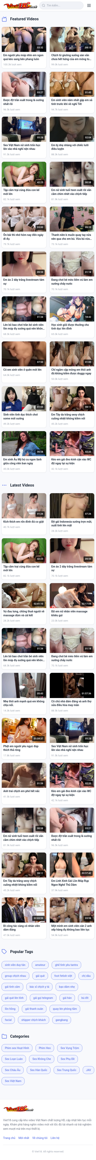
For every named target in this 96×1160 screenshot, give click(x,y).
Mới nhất (23, 1138)
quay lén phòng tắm (65, 1008)
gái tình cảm (12, 986)
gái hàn (67, 997)
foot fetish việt (63, 975)
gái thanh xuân (34, 1008)
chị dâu (86, 975)
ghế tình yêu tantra (66, 964)
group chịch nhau (15, 975)
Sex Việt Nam (13, 1081)
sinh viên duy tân (15, 964)
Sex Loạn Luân (14, 1059)
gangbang (62, 1019)
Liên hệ (55, 1138)
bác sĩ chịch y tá (39, 986)
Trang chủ (9, 1138)
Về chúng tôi (40, 1138)
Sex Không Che (41, 1059)
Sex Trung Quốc (66, 1070)
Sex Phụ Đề (68, 1059)
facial (8, 1019)
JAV (88, 1070)
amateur (40, 964)
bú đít (84, 997)
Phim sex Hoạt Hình (17, 1048)
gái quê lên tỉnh (14, 997)
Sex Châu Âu (12, 1070)
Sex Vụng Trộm (69, 1048)
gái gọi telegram (43, 997)
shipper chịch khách (33, 1019)
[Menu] (89, 5)
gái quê (40, 975)
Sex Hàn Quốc (38, 1070)
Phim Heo (45, 1048)
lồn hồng (10, 1008)
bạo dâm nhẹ (67, 986)
